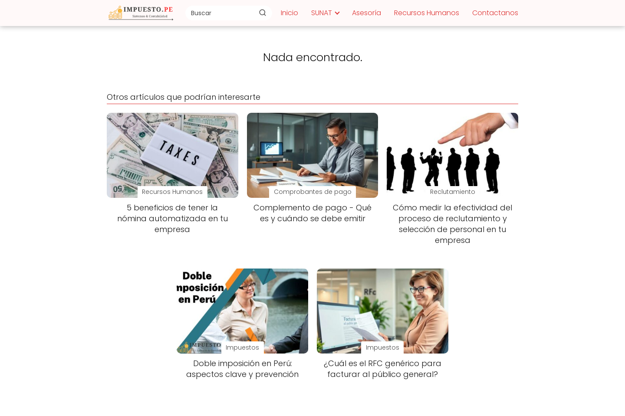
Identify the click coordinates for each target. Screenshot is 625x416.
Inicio (289, 13)
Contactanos (495, 13)
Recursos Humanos (426, 13)
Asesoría (366, 13)
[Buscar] (262, 13)
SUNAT (321, 13)
